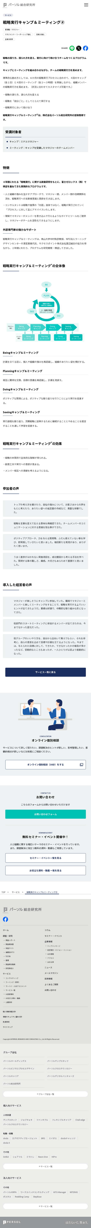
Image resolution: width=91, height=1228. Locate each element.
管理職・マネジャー (12, 29)
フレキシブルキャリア (61, 1119)
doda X (6, 1142)
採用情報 (48, 978)
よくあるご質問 (51, 984)
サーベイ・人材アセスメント (16, 986)
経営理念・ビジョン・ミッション (59, 950)
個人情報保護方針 (9, 1011)
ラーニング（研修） (13, 982)
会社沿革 (50, 962)
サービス (8, 15)
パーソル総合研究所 (12, 1083)
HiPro (54, 1156)
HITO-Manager (59, 1192)
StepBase (37, 1196)
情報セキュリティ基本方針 (12, 1016)
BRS (43, 1138)
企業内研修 (9, 39)
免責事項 (6, 1022)
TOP (3, 892)
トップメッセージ (53, 946)
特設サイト (10, 948)
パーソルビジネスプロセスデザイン (18, 1068)
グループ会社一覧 (46, 1094)
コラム (47, 930)
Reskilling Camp (22, 1196)
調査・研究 (8, 935)
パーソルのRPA (9, 1192)
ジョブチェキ (26, 1119)
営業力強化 (40, 34)
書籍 (7, 960)
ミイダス (53, 1138)
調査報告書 (10, 944)
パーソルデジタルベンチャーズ (60, 1076)
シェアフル (17, 1156)
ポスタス (7, 1196)
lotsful (6, 1156)
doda (5, 1138)
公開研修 (9, 1002)
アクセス (50, 958)
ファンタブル (42, 1119)
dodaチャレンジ (68, 1138)
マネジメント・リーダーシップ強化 (18, 34)
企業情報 (48, 941)
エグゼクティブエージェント (24, 1138)
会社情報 (50, 954)
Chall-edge (80, 1119)
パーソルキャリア (11, 1076)
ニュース (48, 967)
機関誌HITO (10, 952)
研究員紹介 (10, 968)
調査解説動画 (10, 964)
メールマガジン (51, 973)
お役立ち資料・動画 (13, 998)
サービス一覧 (10, 990)
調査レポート (10, 940)
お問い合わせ (50, 990)
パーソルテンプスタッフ (57, 1061)
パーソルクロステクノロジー (59, 1068)
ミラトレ (30, 1156)
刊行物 (8, 956)
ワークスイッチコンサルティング (34, 1192)
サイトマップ (8, 1027)
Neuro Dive (43, 1156)
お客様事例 (10, 994)
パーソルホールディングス (14, 1061)
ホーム (6, 930)
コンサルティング (12, 978)
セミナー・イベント (53, 935)
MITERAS (74, 1192)
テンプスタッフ (10, 1119)
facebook (5, 919)
